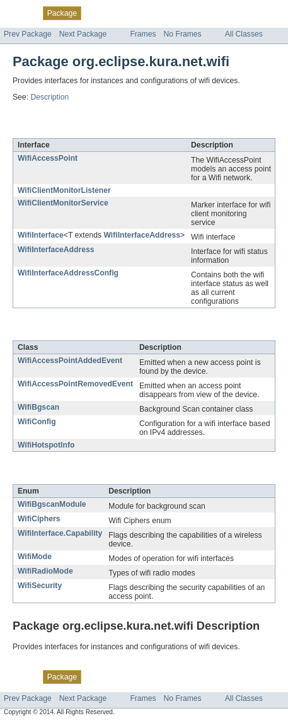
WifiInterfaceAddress (141, 235)
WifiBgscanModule (52, 504)
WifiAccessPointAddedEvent (70, 360)
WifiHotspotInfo (46, 445)
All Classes (244, 34)
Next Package (83, 34)
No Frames (183, 34)
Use (122, 12)
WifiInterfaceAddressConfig (68, 273)
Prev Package (28, 34)
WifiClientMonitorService (63, 203)
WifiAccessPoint (48, 158)
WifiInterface (41, 235)
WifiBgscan (38, 407)
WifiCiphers (39, 518)
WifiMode (35, 556)
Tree (144, 12)
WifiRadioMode (45, 571)
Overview (20, 12)
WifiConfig (37, 421)
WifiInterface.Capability (60, 533)
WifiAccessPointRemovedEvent (75, 383)
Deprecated (179, 12)
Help (240, 12)
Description (49, 97)
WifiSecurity (40, 585)
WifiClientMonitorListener (64, 190)
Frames (143, 34)
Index (215, 12)
